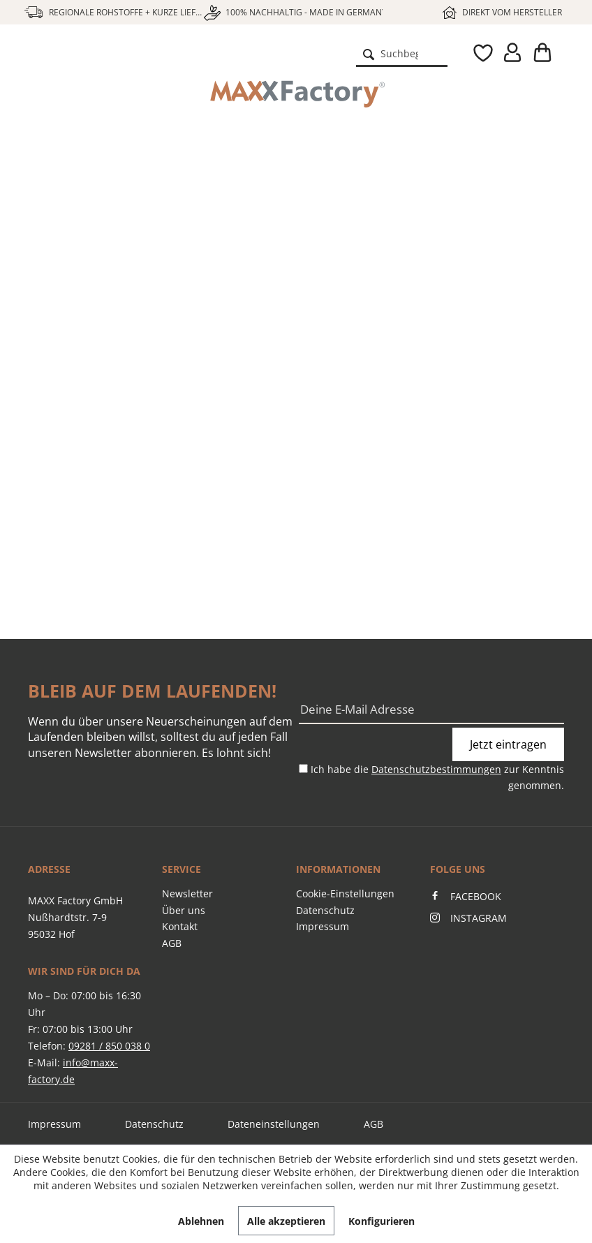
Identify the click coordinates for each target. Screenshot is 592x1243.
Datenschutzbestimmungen (436, 769)
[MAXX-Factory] (296, 94)
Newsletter (187, 893)
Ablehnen (201, 1221)
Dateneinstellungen (274, 1124)
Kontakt (180, 926)
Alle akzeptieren (286, 1221)
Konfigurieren (381, 1221)
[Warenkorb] (542, 53)
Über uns (183, 910)
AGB (172, 943)
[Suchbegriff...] (401, 53)
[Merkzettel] (473, 53)
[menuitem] (401, 53)
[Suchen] (368, 53)
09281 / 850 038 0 (109, 1045)
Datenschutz (325, 910)
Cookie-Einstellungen (345, 893)
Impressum (322, 926)
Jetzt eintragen (508, 744)
